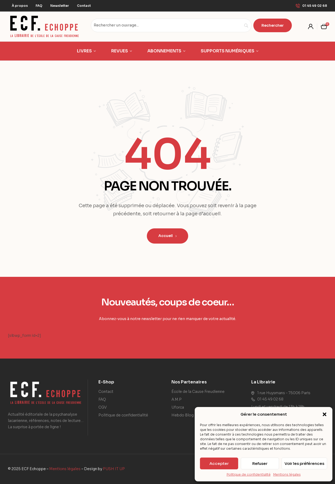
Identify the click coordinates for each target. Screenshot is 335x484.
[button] (324, 414)
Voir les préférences (304, 463)
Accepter (219, 463)
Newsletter (59, 6)
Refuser (259, 463)
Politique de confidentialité (249, 474)
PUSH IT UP (114, 468)
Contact (84, 6)
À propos (20, 6)
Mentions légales (287, 474)
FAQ (39, 6)
